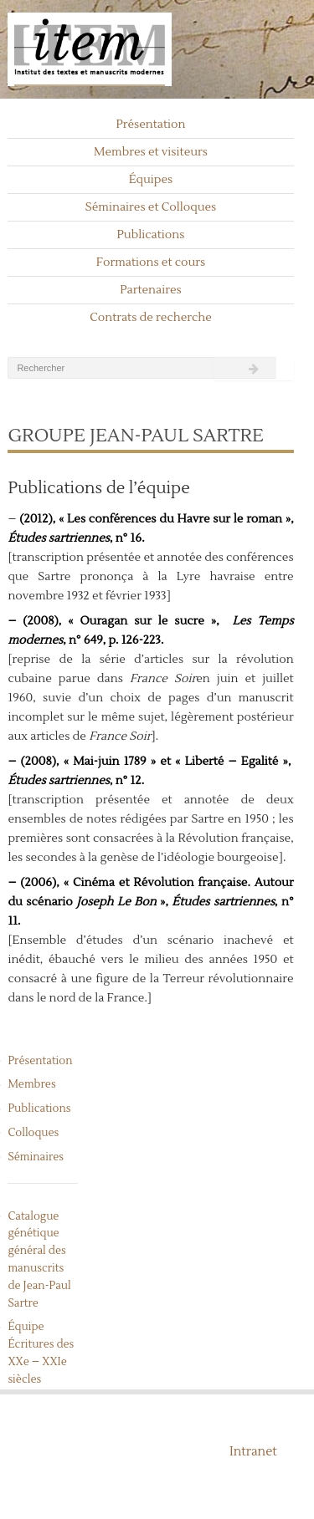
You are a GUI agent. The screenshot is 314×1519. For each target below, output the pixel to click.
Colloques (33, 1132)
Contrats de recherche (151, 317)
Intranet (253, 1452)
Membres (31, 1084)
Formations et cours (150, 262)
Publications (151, 234)
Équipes (151, 179)
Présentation (150, 124)
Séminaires (36, 1157)
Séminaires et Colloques (151, 207)
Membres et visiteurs (151, 152)
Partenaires (151, 290)
